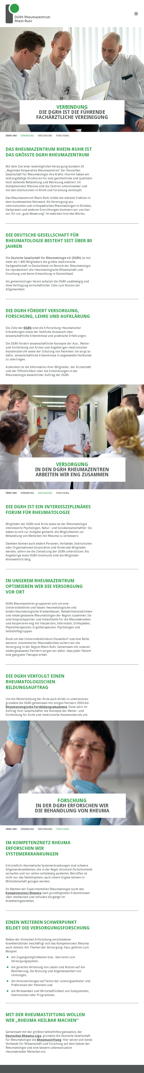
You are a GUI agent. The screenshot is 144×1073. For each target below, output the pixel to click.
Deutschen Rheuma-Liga (23, 1036)
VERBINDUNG (27, 135)
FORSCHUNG (62, 135)
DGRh (28, 328)
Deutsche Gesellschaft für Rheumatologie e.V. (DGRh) (46, 258)
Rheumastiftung (49, 1040)
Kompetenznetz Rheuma (23, 893)
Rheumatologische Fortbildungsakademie (36, 707)
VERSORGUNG (45, 135)
